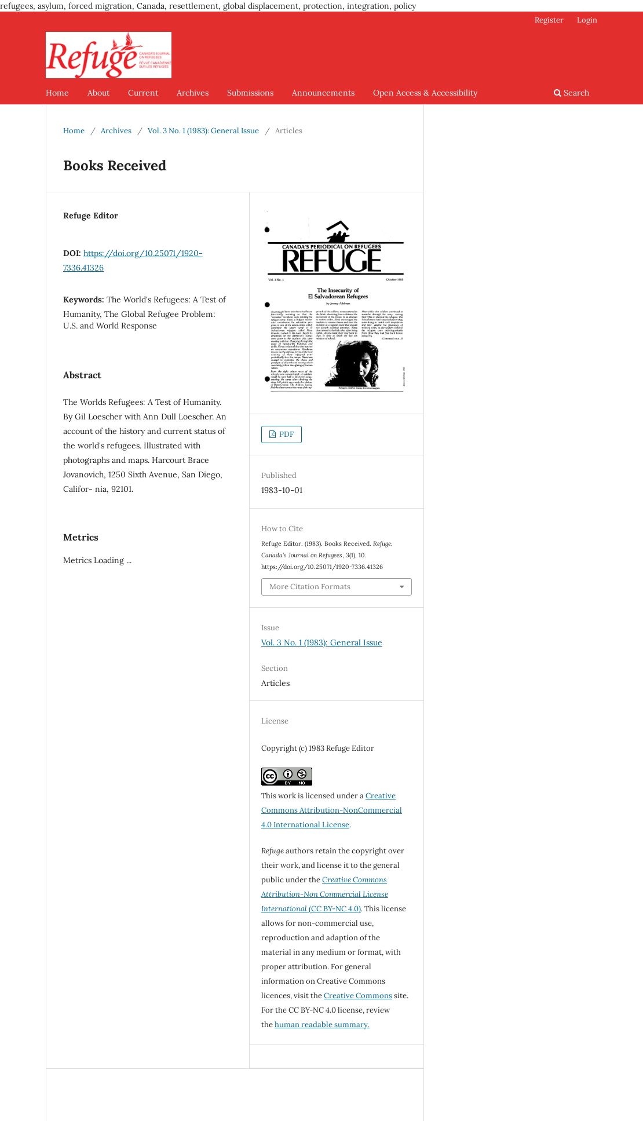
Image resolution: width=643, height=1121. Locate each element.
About (98, 92)
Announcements (323, 92)
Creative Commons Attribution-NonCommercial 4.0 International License (331, 810)
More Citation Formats (309, 586)
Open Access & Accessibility (425, 92)
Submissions (250, 92)
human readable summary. (322, 1024)
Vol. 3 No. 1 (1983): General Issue (203, 131)
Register (549, 20)
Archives (193, 92)
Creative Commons (358, 995)
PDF (285, 434)
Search (571, 92)
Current (143, 92)
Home (57, 92)
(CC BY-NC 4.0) (324, 894)
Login (587, 20)
